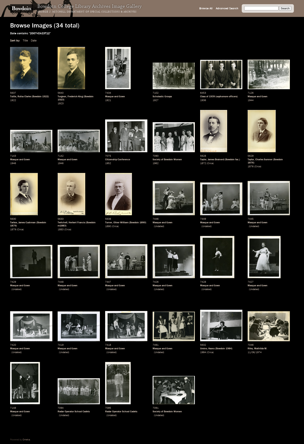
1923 (61, 100)
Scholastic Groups (162, 96)
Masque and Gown (115, 96)
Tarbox (13, 222)
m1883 (62, 226)
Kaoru (211, 348)
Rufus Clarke (24, 96)
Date (34, 40)
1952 (108, 163)
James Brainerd (216, 159)
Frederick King (75, 96)
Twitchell (62, 222)
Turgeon (62, 96)
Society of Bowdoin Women (167, 159)
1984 (229, 348)
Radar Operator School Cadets (74, 411)
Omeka (26, 440)
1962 (156, 163)
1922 (45, 96)
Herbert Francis (77, 222)
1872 (203, 163)
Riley (250, 348)
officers (233, 96)
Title (25, 40)
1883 (61, 229)
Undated (159, 226)
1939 (212, 96)
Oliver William (120, 222)
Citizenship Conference (117, 159)
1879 (13, 226)
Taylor (203, 159)
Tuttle (13, 96)
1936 (203, 100)
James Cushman (27, 222)
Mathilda (259, 348)
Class (203, 96)
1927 (156, 100)
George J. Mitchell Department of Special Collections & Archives (87, 11)
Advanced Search (227, 8)
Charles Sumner (263, 159)
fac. (237, 159)
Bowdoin (37, 96)
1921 (108, 100)
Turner (108, 222)
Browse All (205, 8)
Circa (210, 163)
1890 (142, 222)
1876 (251, 163)
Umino (203, 348)
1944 (251, 100)
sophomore (222, 96)
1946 (13, 163)
